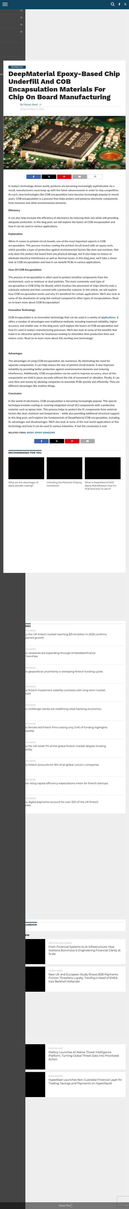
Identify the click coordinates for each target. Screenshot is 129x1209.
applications (108, 317)
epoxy (30, 432)
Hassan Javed (30, 104)
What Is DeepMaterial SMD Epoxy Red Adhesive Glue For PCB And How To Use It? (100, 485)
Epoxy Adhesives (45, 432)
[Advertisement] (64, 34)
